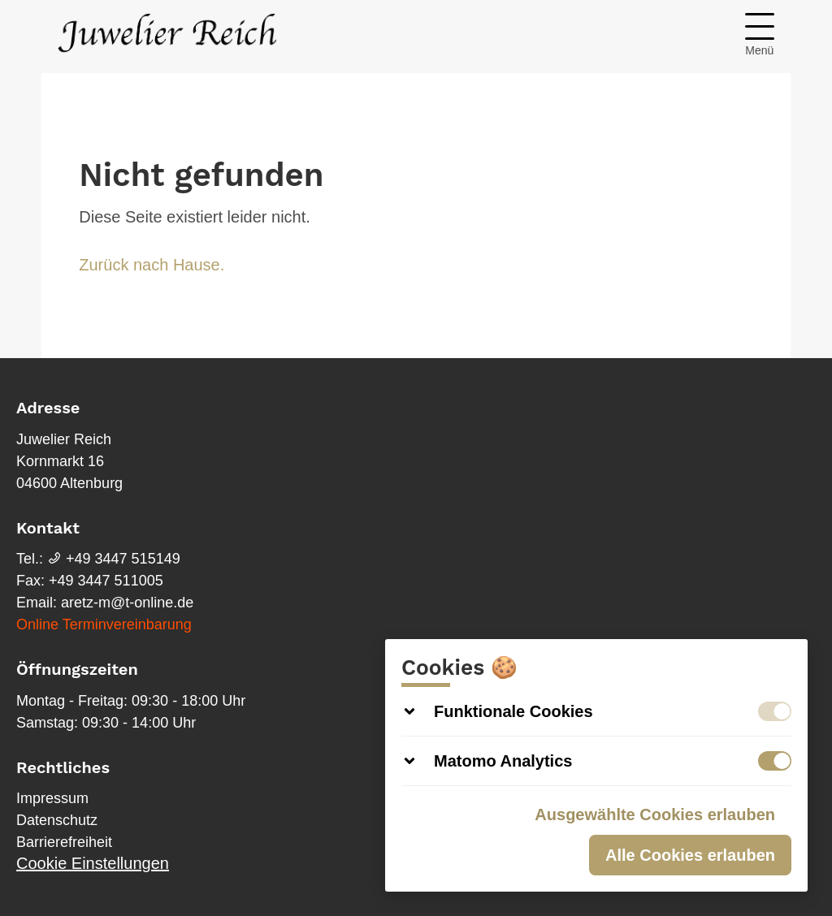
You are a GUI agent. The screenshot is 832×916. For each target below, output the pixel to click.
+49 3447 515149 (113, 559)
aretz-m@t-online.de (127, 602)
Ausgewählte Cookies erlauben (655, 814)
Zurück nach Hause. (151, 265)
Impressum (52, 798)
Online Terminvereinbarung (104, 624)
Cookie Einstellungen (92, 863)
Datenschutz (57, 820)
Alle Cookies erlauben (690, 855)
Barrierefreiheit (64, 842)
